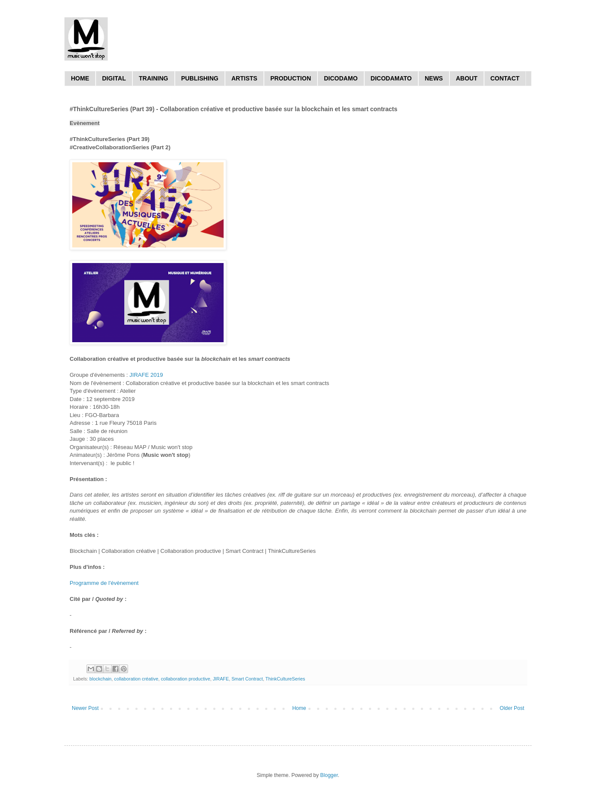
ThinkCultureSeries (285, 678)
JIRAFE (221, 678)
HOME (80, 78)
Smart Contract (247, 678)
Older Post (512, 708)
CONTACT (504, 78)
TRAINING (153, 78)
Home (299, 708)
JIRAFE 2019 (146, 375)
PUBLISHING (199, 78)
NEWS (434, 78)
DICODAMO (341, 78)
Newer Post (85, 708)
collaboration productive (185, 678)
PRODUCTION (290, 78)
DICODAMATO (391, 78)
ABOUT (466, 78)
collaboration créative (136, 678)
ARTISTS (244, 78)
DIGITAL (114, 78)
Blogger (329, 775)
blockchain (101, 678)
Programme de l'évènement (104, 583)
